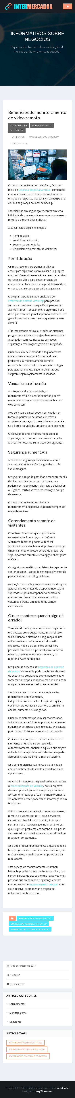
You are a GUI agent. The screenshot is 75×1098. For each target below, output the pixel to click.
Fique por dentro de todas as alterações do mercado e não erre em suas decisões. (37, 49)
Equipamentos (18, 125)
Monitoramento (41, 125)
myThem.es (44, 1091)
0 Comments (15, 984)
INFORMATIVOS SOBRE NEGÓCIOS (37, 36)
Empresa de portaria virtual (35, 189)
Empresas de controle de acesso (30, 929)
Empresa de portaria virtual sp (26, 301)
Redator (13, 974)
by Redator (18, 136)
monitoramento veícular (43, 884)
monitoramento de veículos (27, 786)
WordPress (63, 1088)
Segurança (16, 130)
